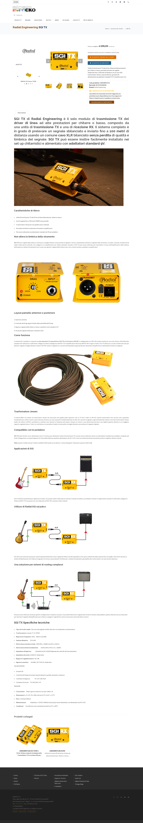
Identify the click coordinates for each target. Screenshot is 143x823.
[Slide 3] (28, 83)
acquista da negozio (99, 63)
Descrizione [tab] (22, 113)
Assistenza (38, 20)
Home (107, 29)
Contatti (76, 20)
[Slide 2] (26, 83)
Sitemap (15, 811)
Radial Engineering (25, 27)
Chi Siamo (65, 20)
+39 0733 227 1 (19, 804)
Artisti (48, 20)
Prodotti (18, 20)
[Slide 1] (24, 83)
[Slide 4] (30, 83)
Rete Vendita (88, 20)
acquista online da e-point (102, 57)
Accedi (16, 2)
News (57, 20)
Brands (27, 20)
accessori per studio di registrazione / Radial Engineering (117, 29)
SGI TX (128, 29)
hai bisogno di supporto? (101, 102)
